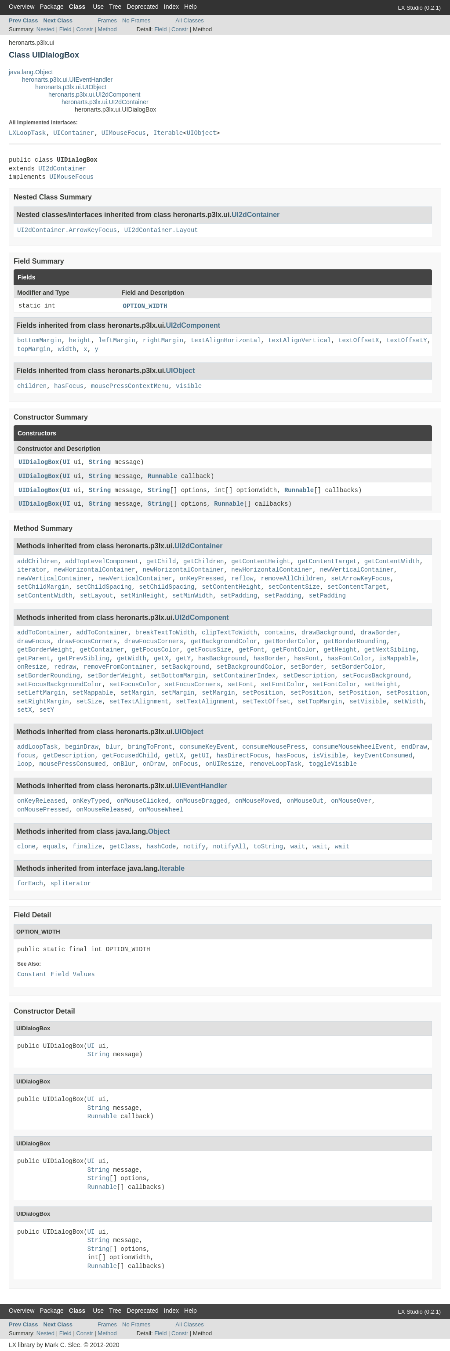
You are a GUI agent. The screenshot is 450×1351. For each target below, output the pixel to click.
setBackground (185, 666)
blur (113, 746)
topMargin (34, 349)
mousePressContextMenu (129, 386)
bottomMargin (39, 340)
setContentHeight (231, 586)
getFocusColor (155, 649)
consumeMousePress (274, 746)
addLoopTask (37, 746)
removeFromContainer (118, 666)
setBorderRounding (48, 675)
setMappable (93, 692)
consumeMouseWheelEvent (353, 746)
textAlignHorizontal (226, 340)
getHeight (340, 649)
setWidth (408, 701)
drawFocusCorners (87, 641)
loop (24, 764)
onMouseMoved (257, 800)
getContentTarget (327, 561)
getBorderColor (290, 641)
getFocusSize (209, 649)
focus (26, 755)
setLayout (96, 595)
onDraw (154, 764)
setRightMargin (43, 701)
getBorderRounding (354, 641)
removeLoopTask (275, 764)
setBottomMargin (177, 675)
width (67, 349)
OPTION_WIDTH (145, 306)
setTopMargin (320, 701)
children (32, 386)
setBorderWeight (115, 675)
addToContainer (43, 632)
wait (297, 846)
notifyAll (229, 846)
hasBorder (270, 658)
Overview (21, 6)
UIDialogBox (38, 462)
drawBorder (378, 632)
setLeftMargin (41, 692)
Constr (84, 29)
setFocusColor (133, 684)
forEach (30, 883)
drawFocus (34, 641)
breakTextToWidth (164, 632)
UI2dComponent (193, 325)
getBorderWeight (45, 649)
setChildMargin (43, 586)
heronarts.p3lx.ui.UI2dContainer (105, 101)
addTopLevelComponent (102, 561)
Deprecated (142, 6)
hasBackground (222, 658)
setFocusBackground (375, 675)
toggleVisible (333, 764)
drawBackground (327, 632)
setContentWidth (45, 595)
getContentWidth (392, 561)
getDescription (69, 755)
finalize (87, 846)
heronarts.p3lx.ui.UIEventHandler (67, 79)
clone (26, 846)
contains (279, 632)
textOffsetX (358, 340)
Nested (45, 29)
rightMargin (163, 340)
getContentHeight (260, 561)
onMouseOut (305, 800)
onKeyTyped (91, 800)
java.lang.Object (31, 72)
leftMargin (116, 340)
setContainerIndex (244, 675)
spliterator (71, 883)
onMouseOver (351, 800)
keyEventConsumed (382, 755)
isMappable (397, 658)
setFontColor (283, 684)
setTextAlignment (138, 701)
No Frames (136, 20)
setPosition (263, 692)
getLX (174, 755)
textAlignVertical (299, 340)
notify (194, 846)
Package (51, 6)
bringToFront (150, 746)
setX (24, 710)
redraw (65, 666)
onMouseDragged (202, 800)
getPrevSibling (83, 658)
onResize (32, 666)
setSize (89, 701)
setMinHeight (142, 595)
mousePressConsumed (72, 764)
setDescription (309, 675)
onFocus (185, 764)
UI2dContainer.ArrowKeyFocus (67, 230)
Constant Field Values (56, 974)
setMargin (137, 692)
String (100, 462)
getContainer (102, 649)
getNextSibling (390, 649)
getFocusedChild (129, 755)
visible (189, 386)
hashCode (161, 846)
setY (46, 710)
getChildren (203, 561)
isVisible (329, 755)
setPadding (238, 595)
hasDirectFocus (243, 755)
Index (171, 6)
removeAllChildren (292, 578)
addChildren (37, 561)
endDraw (414, 746)
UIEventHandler (200, 786)
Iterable (168, 132)
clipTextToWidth (229, 632)
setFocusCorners (192, 684)
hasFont (307, 658)
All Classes (189, 20)
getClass (124, 846)
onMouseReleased (103, 809)
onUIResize (224, 764)
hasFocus (68, 386)
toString (268, 846)
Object (159, 831)
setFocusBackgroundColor (59, 684)
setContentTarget (356, 586)
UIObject (201, 132)
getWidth (131, 658)
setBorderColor (357, 666)
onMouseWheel (161, 809)
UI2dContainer (62, 168)
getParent (34, 658)
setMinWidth (192, 595)
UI (66, 462)
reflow (242, 578)
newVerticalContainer (357, 569)
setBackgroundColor (250, 666)
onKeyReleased (41, 800)
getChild (161, 561)
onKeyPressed (202, 578)
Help (190, 6)
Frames (107, 20)
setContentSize (294, 586)
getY (183, 658)
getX (161, 658)
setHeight (381, 684)
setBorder (307, 666)
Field (65, 29)
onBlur (124, 764)
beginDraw (81, 746)
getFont (252, 649)
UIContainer (73, 132)
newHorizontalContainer (94, 569)
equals (54, 846)
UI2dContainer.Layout (161, 230)
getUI (200, 755)
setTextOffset (266, 701)
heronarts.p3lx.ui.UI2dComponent (94, 94)
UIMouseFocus (124, 132)
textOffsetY (406, 340)
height (80, 340)
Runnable (162, 476)
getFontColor (294, 649)
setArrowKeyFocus (360, 578)
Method (107, 29)
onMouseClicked (143, 800)
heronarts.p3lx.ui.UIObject (70, 87)
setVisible (367, 701)
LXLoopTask (27, 132)
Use (98, 6)
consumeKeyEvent (207, 746)
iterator (32, 569)
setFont (241, 684)
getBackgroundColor (224, 641)
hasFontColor (349, 658)
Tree (115, 6)
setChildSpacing (103, 586)
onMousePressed (43, 809)
